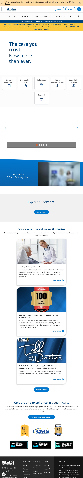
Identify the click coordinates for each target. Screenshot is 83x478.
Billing (25, 422)
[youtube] (26, 463)
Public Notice (25, 471)
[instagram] (8, 464)
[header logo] (11, 9)
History (46, 432)
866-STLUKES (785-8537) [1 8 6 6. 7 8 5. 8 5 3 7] (9, 425)
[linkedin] (12, 464)
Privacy (7, 471)
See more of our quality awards (41, 373)
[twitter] (21, 464)
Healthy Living (37, 441)
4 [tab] (44, 145)
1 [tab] (37, 145)
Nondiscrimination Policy (43, 471)
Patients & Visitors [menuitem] (41, 16)
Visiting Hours (27, 455)
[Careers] (59, 9)
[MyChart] (70, 9)
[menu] (3, 9)
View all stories (41, 346)
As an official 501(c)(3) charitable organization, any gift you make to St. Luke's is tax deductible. (23, 467)
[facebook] (3, 464)
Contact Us (47, 425)
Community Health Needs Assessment (37, 430)
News (45, 439)
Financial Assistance (26, 426)
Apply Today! (67, 455)
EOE (3, 471)
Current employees (69, 461)
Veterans (25, 452)
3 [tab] (41, 145)
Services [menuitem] (25, 16)
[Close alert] (79, 3)
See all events (41, 212)
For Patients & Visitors (27, 432)
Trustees (46, 446)
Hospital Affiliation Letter (28, 442)
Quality (46, 443)
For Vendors (26, 437)
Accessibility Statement (15, 471)
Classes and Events (36, 423)
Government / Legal (13, 473)
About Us (46, 422)
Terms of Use (33, 471)
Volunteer (36, 445)
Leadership (47, 436)
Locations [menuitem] (11, 16)
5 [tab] (46, 145)
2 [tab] (39, 145)
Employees (47, 429)
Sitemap (21, 473)
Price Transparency (27, 447)
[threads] (17, 464)
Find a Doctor (60, 16)
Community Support (36, 437)
